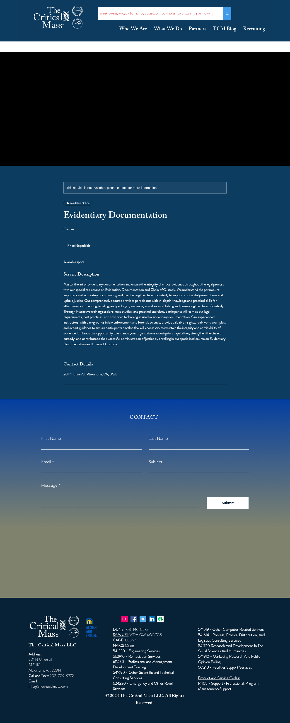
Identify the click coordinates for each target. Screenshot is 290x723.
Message (49, 485)
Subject (155, 462)
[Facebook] (133, 619)
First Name (51, 438)
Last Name (158, 438)
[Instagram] (124, 619)
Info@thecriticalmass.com (48, 686)
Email (46, 462)
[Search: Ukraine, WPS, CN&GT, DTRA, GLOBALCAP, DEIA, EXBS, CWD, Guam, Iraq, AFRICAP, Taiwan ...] (157, 13)
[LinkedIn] (152, 619)
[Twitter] (143, 619)
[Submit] (228, 503)
